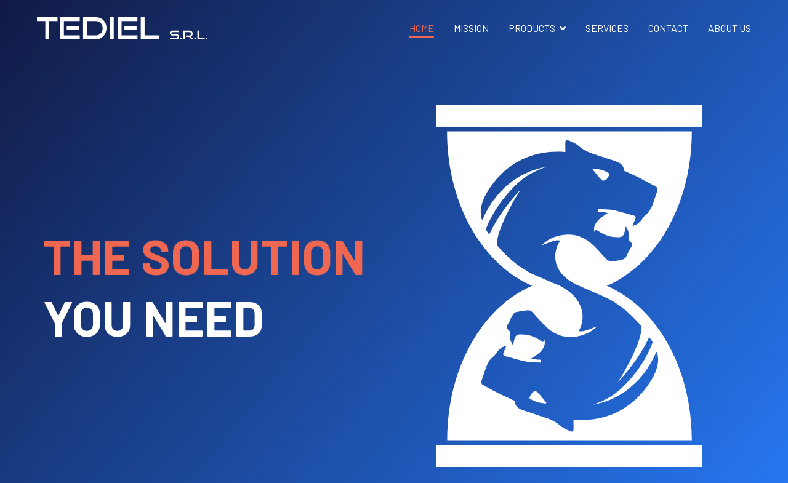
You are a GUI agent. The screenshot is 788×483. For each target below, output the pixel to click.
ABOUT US (729, 28)
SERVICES (607, 28)
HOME (421, 28)
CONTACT (668, 28)
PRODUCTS (532, 28)
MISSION (471, 28)
